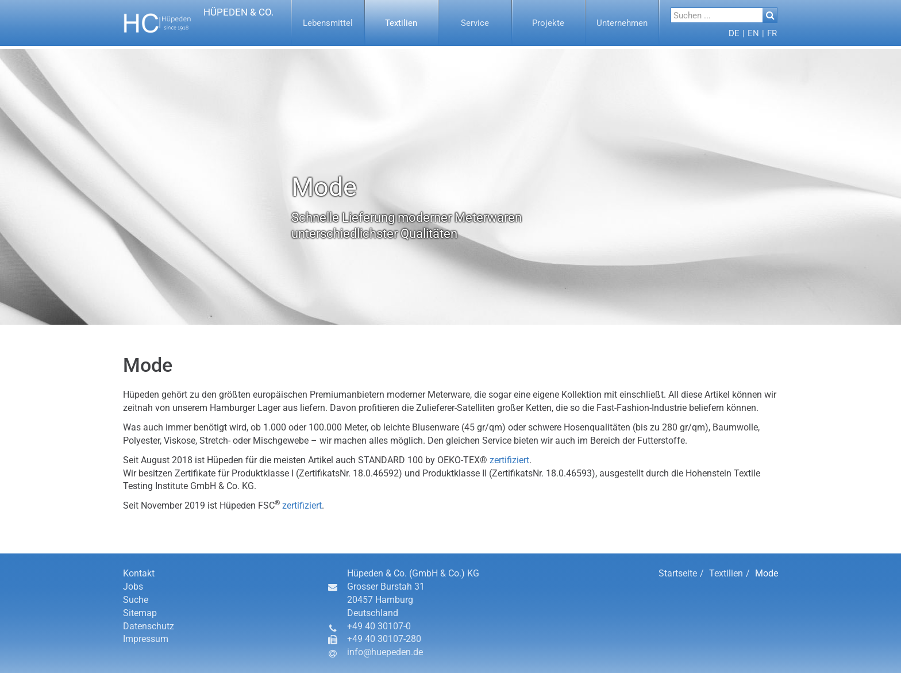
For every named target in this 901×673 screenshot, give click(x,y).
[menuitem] (328, 23)
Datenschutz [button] (148, 626)
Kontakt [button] (139, 573)
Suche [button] (135, 599)
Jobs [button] (133, 586)
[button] (198, 23)
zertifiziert (509, 460)
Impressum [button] (145, 638)
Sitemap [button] (140, 612)
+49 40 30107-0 (379, 626)
